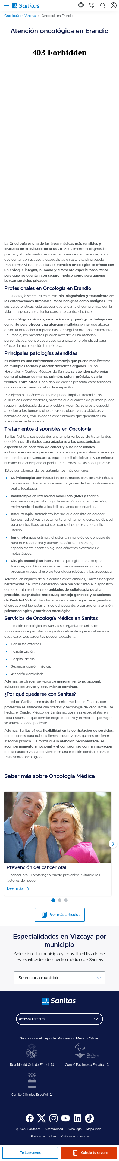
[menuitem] (21, 15)
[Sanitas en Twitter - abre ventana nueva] (41, 1122)
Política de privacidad (75, 1136)
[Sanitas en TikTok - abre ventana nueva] (89, 1122)
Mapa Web (93, 1129)
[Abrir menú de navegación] (5, 5)
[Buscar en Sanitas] (102, 5)
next (113, 843)
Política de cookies (44, 1136)
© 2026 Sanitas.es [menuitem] (28, 1129)
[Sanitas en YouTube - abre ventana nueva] (65, 1122)
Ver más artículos (65, 915)
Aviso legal (74, 1129)
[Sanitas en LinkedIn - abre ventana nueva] (77, 1122)
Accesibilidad (54, 1129)
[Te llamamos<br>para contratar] (81, 5)
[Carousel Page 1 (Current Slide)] (53, 900)
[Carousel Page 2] (59, 900)
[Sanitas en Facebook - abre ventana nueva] (29, 1122)
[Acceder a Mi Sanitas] (113, 5)
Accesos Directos (32, 1019)
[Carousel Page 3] (66, 900)
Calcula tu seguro (94, 1152)
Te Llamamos (30, 1152)
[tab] (81, 5)
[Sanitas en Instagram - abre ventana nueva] (53, 1122)
